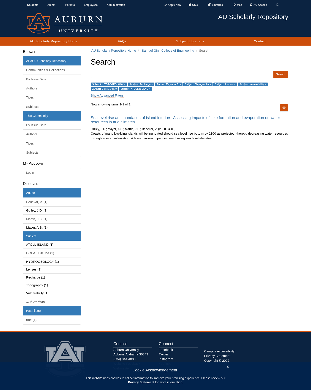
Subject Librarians (190, 41)
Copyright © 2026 (216, 360)
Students (32, 4)
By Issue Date (36, 79)
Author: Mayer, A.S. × (169, 84)
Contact (260, 41)
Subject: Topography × (198, 84)
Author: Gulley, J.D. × (104, 89)
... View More (35, 301)
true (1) (31, 320)
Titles (30, 97)
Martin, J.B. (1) (36, 219)
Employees (91, 4)
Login (30, 172)
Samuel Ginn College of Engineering (168, 50)
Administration (116, 4)
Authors (31, 88)
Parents (70, 4)
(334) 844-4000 (124, 359)
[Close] (227, 366)
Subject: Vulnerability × (253, 84)
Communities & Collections (45, 70)
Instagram (166, 359)
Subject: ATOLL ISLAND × (135, 89)
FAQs (122, 41)
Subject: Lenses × (225, 84)
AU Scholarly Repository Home (54, 41)
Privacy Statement (141, 382)
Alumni (52, 4)
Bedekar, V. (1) (37, 202)
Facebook (166, 350)
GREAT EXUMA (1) (40, 253)
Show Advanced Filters (107, 95)
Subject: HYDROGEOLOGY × (109, 84)
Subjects (32, 106)
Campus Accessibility (219, 351)
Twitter (163, 354)
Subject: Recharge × (141, 84)
